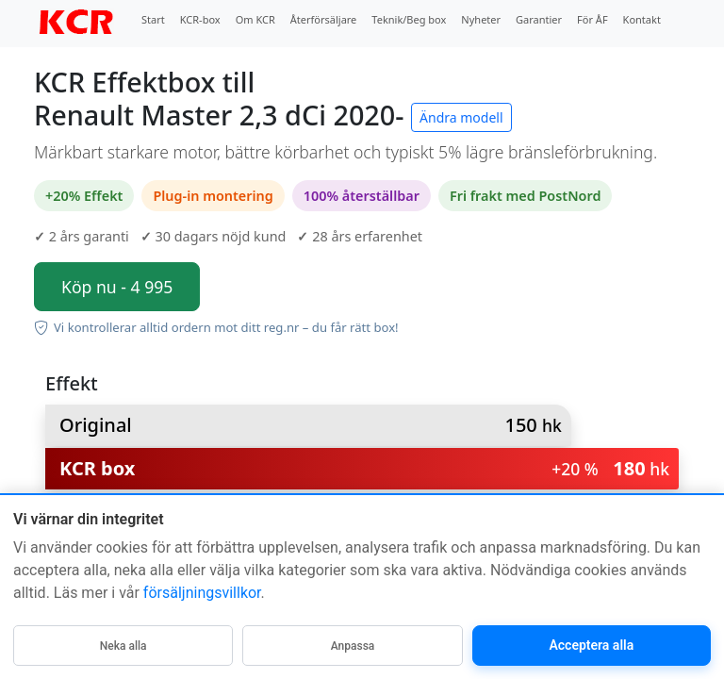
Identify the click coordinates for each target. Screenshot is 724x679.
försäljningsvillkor (202, 593)
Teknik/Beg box (408, 19)
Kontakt (642, 19)
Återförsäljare (323, 19)
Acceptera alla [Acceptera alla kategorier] (591, 645)
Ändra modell (461, 117)
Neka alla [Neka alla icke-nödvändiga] (123, 646)
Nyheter (481, 19)
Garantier (539, 19)
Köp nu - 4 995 (117, 286)
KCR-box (200, 19)
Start (153, 19)
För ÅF (592, 19)
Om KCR (255, 19)
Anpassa (353, 646)
